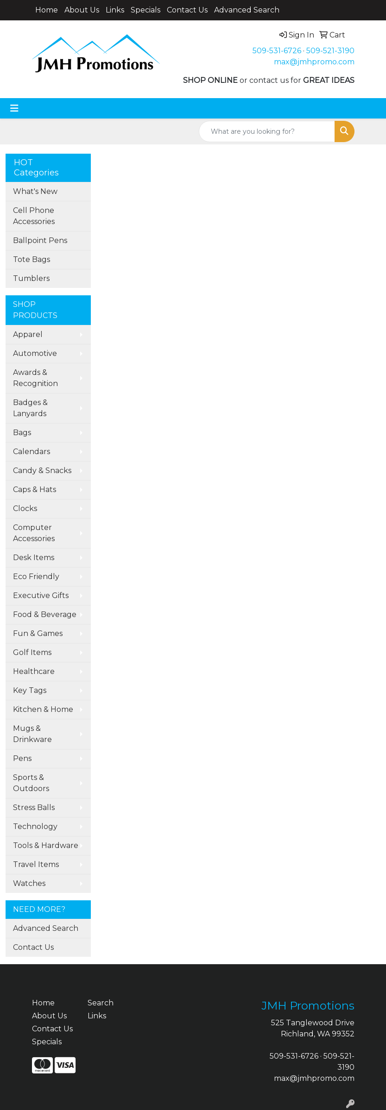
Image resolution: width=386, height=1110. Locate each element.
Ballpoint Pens (40, 240)
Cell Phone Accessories (34, 216)
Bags (22, 432)
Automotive (35, 353)
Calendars (31, 451)
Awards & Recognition (35, 378)
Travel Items (36, 864)
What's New (35, 191)
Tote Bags (31, 259)
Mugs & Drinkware (32, 734)
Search (101, 1002)
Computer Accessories (34, 533)
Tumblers (31, 278)
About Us (81, 10)
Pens (22, 758)
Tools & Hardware (45, 845)
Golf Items (32, 652)
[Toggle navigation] (14, 108)
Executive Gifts (41, 595)
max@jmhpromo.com (314, 61)
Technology (35, 826)
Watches (29, 883)
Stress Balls (34, 807)
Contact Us (187, 10)
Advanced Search (246, 10)
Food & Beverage (44, 614)
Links (115, 10)
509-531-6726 (277, 50)
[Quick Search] (267, 131)
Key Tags (29, 690)
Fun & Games (38, 633)
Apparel (28, 334)
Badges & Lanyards (30, 408)
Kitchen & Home (43, 709)
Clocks (25, 508)
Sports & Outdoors (31, 783)
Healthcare (34, 671)
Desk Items (33, 557)
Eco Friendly (36, 576)
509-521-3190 (330, 50)
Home (46, 10)
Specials (145, 10)
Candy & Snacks (42, 470)
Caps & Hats (34, 489)
